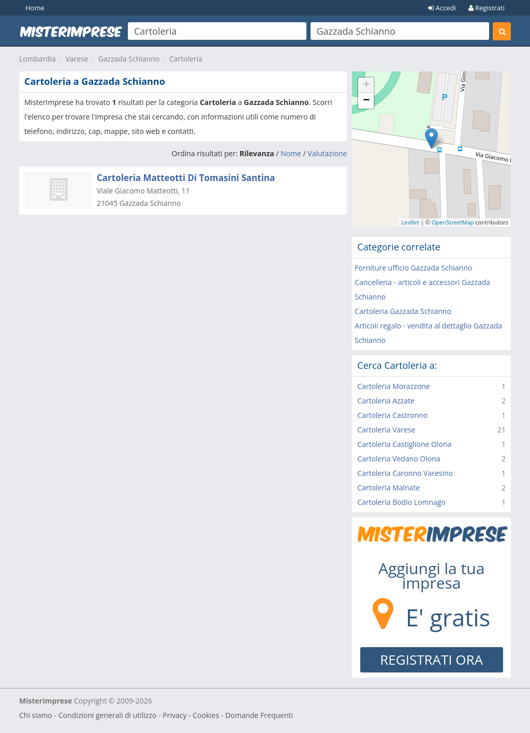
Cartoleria (185, 59)
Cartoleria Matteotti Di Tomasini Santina (186, 178)
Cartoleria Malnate (388, 487)
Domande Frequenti (259, 715)
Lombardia (37, 59)
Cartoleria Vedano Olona (398, 458)
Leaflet (410, 222)
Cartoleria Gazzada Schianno (403, 311)
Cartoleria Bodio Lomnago (401, 502)
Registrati (486, 7)
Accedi (442, 7)
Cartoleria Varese (386, 430)
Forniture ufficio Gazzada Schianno (413, 268)
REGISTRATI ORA (431, 659)
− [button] (366, 101)
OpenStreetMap (453, 222)
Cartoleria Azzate (385, 401)
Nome (291, 153)
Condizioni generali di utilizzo (107, 715)
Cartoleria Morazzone (393, 386)
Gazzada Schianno (128, 59)
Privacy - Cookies (191, 715)
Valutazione (327, 153)
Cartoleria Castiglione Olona (404, 444)
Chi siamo (35, 715)
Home (35, 7)
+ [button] (366, 85)
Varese (76, 59)
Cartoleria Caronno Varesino (405, 473)
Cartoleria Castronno (392, 415)
